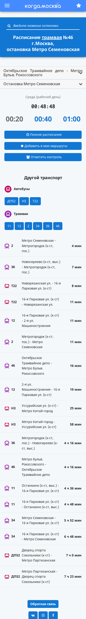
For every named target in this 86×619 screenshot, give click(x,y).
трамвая (52, 37)
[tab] (43, 72)
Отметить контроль (44, 157)
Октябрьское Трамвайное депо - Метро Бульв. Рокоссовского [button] (43, 72)
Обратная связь (43, 604)
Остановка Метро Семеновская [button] (31, 83)
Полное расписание (44, 134)
